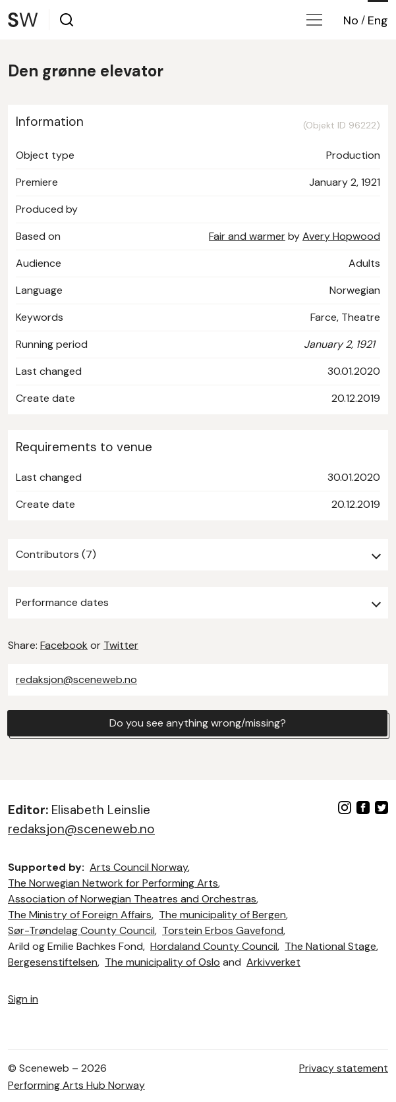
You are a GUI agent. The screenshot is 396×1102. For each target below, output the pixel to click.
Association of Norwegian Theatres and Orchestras (132, 899)
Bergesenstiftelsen (53, 962)
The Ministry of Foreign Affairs (80, 915)
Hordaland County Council (213, 946)
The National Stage (330, 946)
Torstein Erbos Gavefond (222, 930)
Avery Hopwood (341, 236)
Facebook (64, 645)
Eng (378, 20)
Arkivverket (273, 962)
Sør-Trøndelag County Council (81, 930)
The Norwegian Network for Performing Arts (113, 883)
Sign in (23, 999)
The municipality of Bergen (222, 915)
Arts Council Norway (139, 867)
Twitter (120, 645)
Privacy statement (343, 1068)
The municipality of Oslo (162, 962)
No (350, 20)
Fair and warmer (247, 236)
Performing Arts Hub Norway (76, 1085)
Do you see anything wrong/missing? (197, 723)
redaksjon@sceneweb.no (76, 679)
